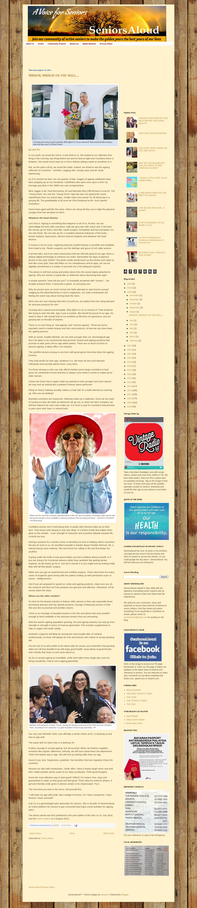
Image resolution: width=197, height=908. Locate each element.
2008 (129, 406)
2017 (129, 370)
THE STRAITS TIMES (136, 700)
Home (72, 833)
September (134, 307)
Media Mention (89, 44)
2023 (129, 345)
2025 (129, 288)
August (132, 312)
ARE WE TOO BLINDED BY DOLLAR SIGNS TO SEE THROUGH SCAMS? (152, 165)
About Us (30, 44)
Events (41, 44)
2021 (129, 354)
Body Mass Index (134, 723)
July (131, 320)
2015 (129, 378)
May (131, 328)
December (134, 295)
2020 (129, 358)
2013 (129, 386)
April (131, 332)
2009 (129, 402)
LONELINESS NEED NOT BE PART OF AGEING (152, 194)
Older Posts (108, 833)
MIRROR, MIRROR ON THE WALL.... (54, 75)
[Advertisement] (83, 57)
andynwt (104, 894)
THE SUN (131, 704)
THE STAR (131, 697)
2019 (129, 362)
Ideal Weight (132, 716)
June (132, 324)
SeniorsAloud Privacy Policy (41, 887)
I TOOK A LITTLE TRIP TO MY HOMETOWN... (153, 179)
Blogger (124, 894)
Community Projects (57, 44)
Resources (74, 44)
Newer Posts (35, 833)
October (133, 303)
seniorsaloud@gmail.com (135, 617)
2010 (129, 398)
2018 (129, 366)
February (133, 340)
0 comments (66, 825)
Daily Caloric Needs (135, 719)
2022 (129, 350)
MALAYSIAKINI (133, 690)
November (134, 299)
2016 (129, 374)
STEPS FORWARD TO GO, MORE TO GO (152, 223)
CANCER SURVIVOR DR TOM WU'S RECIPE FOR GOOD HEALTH (153, 120)
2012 (129, 390)
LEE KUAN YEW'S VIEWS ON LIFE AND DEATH (153, 149)
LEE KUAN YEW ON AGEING (152, 133)
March (132, 336)
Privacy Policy (106, 44)
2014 (129, 382)
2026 (129, 284)
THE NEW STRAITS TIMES (139, 693)
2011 (129, 394)
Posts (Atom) (47, 838)
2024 (129, 292)
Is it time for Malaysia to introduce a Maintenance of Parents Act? (151, 240)
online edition (44, 818)
